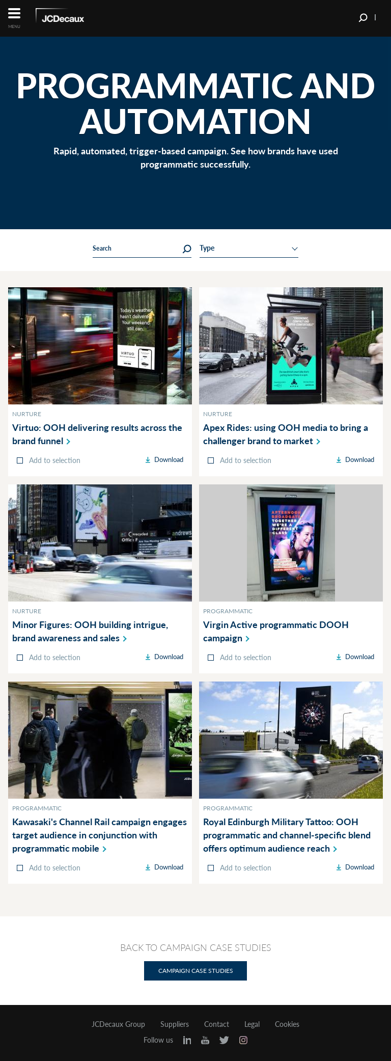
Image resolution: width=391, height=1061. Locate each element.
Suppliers (174, 1024)
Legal (252, 1024)
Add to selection (54, 460)
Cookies (287, 1024)
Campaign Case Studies (195, 970)
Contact (216, 1024)
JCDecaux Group (118, 1024)
